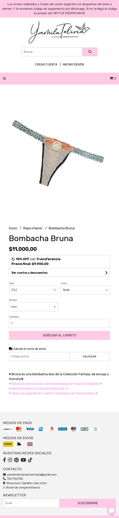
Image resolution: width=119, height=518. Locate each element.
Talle (11, 283)
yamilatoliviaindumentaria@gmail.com (30, 474)
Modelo (13, 300)
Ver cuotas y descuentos (30, 273)
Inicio (13, 228)
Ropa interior (33, 228)
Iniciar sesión (73, 64)
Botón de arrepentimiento (21, 487)
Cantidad (14, 317)
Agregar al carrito (59, 335)
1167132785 (13, 479)
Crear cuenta (46, 64)
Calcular (89, 356)
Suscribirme (88, 503)
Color (64, 283)
